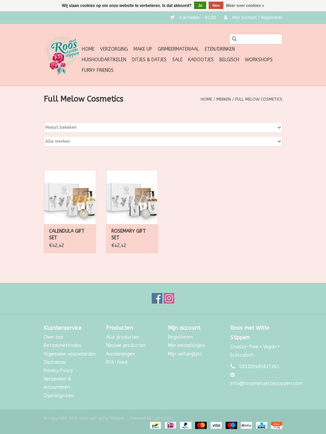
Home (88, 49)
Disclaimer (55, 362)
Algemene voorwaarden (70, 354)
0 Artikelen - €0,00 (194, 17)
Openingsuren (59, 396)
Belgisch (229, 60)
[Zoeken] (255, 39)
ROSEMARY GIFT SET (128, 234)
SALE (177, 60)
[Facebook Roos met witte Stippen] (157, 298)
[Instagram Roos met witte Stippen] (169, 298)
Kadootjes (201, 60)
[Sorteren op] (163, 127)
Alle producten (122, 337)
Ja (200, 5)
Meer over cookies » (245, 5)
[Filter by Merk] (163, 141)
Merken (223, 99)
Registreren (180, 337)
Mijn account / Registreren (253, 17)
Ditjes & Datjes (149, 60)
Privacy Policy (58, 370)
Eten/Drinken (220, 49)
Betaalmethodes (62, 345)
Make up (143, 49)
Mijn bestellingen (186, 345)
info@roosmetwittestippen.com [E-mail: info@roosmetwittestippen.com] (266, 383)
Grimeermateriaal (178, 49)
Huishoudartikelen (104, 60)
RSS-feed (116, 362)
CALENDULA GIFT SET (66, 234)
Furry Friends (98, 70)
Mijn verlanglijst (185, 354)
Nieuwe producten (126, 345)
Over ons (53, 337)
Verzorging (114, 49)
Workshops (259, 60)
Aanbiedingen (120, 354)
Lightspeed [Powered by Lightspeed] (163, 418)
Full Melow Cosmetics (258, 99)
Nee (216, 5)
